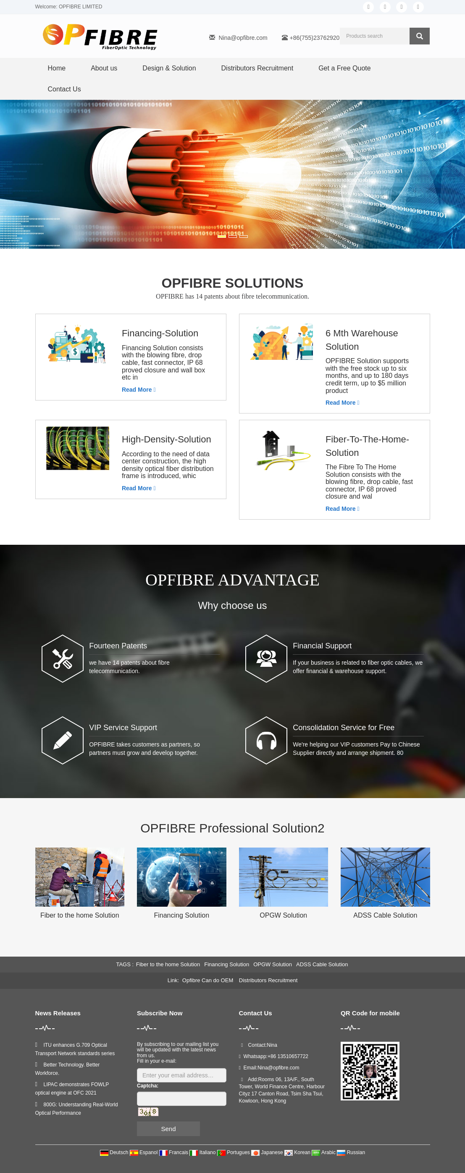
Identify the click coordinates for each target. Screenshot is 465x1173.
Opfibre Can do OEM (208, 980)
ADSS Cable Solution (385, 915)
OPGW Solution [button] (272, 964)
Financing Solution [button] (226, 964)
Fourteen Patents (118, 646)
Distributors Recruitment (257, 68)
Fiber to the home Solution (79, 915)
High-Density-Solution (166, 439)
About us (104, 68)
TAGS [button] (123, 964)
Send (168, 1128)
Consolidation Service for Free (343, 727)
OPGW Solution (283, 915)
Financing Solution (181, 915)
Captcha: (147, 1086)
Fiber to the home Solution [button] (168, 964)
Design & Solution (169, 68)
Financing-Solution (160, 333)
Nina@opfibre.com (243, 37)
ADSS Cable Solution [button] (322, 964)
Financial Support (322, 646)
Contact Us (64, 89)
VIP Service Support (123, 727)
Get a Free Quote (344, 68)
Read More (139, 389)
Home (57, 68)
